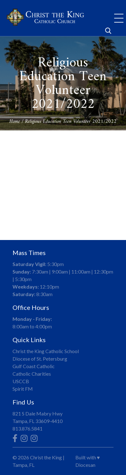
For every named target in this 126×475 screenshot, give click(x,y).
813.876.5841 (28, 428)
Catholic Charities (32, 374)
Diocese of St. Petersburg (40, 359)
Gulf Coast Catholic (34, 366)
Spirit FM (23, 389)
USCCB (21, 381)
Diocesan (85, 465)
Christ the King (46, 457)
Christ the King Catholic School (46, 351)
